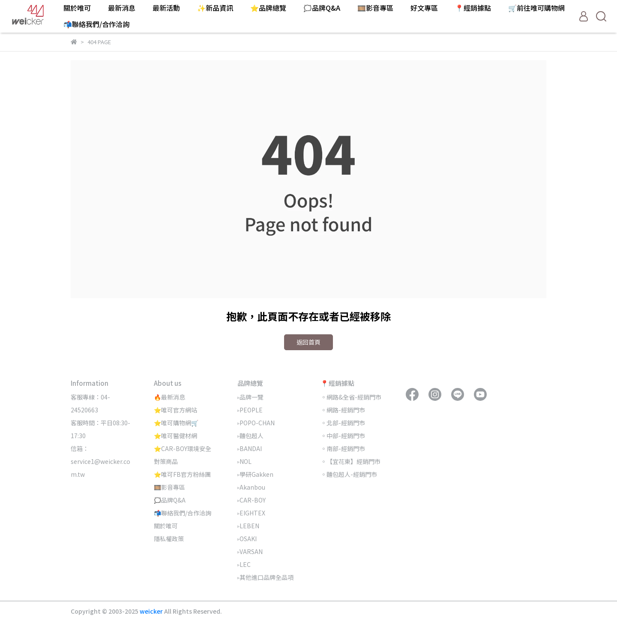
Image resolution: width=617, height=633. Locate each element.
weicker (152, 611)
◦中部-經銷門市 (342, 435)
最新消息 (121, 7)
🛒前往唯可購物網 (536, 7)
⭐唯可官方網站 (175, 410)
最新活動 (166, 7)
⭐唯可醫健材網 (175, 435)
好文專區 (424, 7)
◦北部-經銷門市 (342, 422)
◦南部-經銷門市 (342, 448)
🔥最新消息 (169, 397)
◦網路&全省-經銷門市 (350, 397)
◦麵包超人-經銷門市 (348, 474)
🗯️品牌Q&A (321, 7)
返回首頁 (308, 342)
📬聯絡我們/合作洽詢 (96, 24)
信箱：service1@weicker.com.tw (100, 461)
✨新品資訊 (215, 7)
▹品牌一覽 (250, 397)
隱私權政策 (169, 538)
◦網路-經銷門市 (342, 410)
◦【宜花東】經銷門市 (350, 461)
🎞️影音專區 (375, 7)
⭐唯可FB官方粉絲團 (182, 474)
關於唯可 (77, 7)
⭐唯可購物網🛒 (176, 422)
